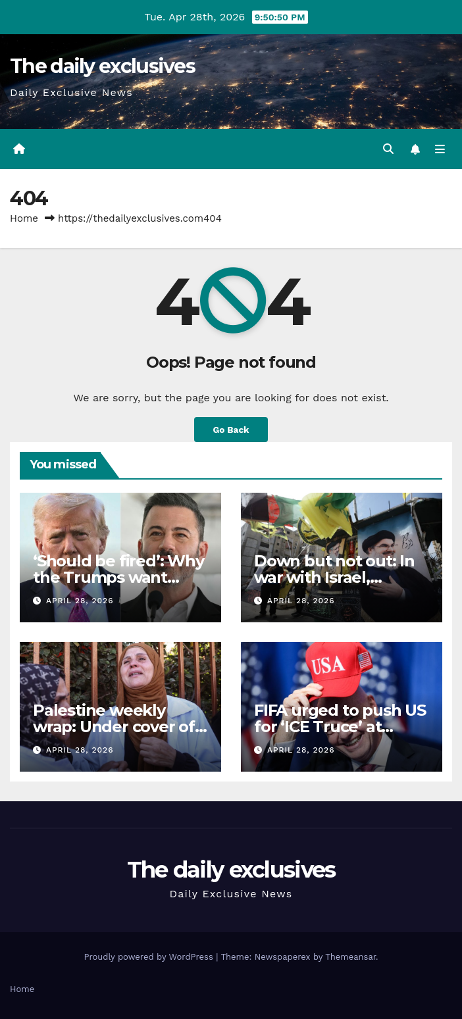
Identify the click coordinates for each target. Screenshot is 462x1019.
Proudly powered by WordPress (150, 957)
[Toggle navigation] (440, 149)
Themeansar (350, 957)
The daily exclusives (102, 66)
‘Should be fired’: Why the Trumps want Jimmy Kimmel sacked (120, 577)
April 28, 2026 (80, 600)
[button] (388, 149)
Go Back (231, 429)
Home (24, 218)
